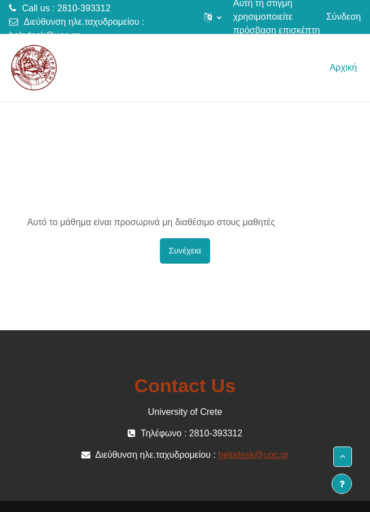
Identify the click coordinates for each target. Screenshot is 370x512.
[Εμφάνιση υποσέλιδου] (342, 484)
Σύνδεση (344, 16)
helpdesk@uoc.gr (44, 35)
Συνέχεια (185, 250)
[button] (213, 17)
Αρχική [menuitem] (343, 67)
